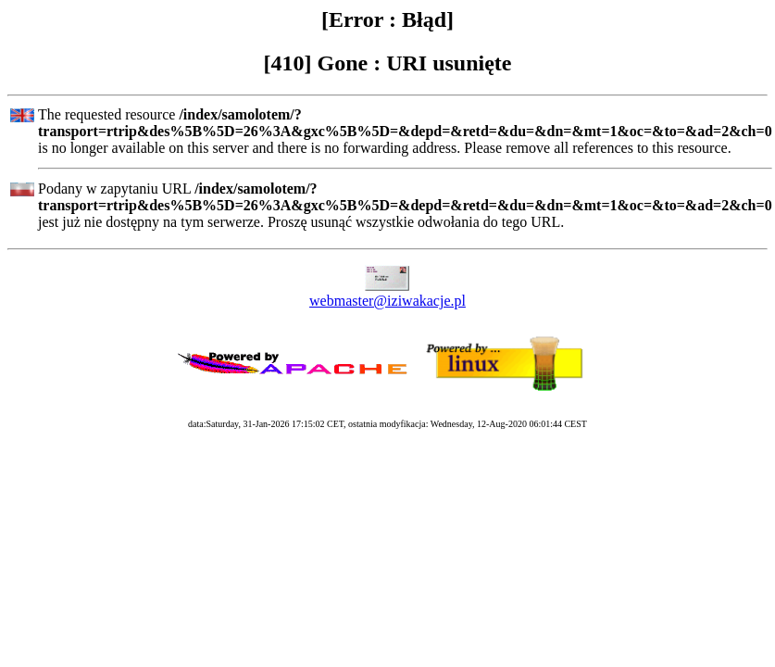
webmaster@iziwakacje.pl (387, 300)
